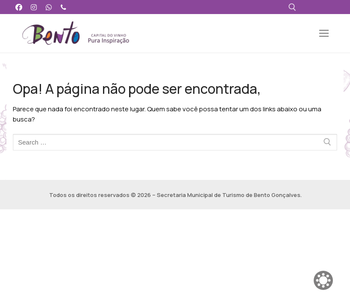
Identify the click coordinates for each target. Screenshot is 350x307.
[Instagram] (34, 7)
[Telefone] (63, 7)
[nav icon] (324, 33)
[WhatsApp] (49, 7)
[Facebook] (19, 7)
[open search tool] (292, 7)
